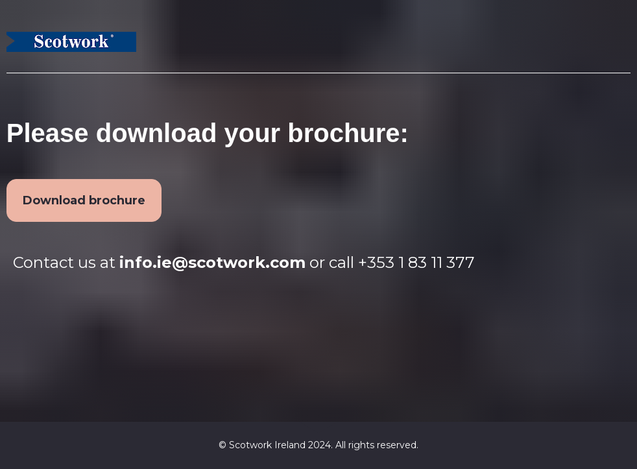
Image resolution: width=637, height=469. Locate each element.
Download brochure (84, 200)
